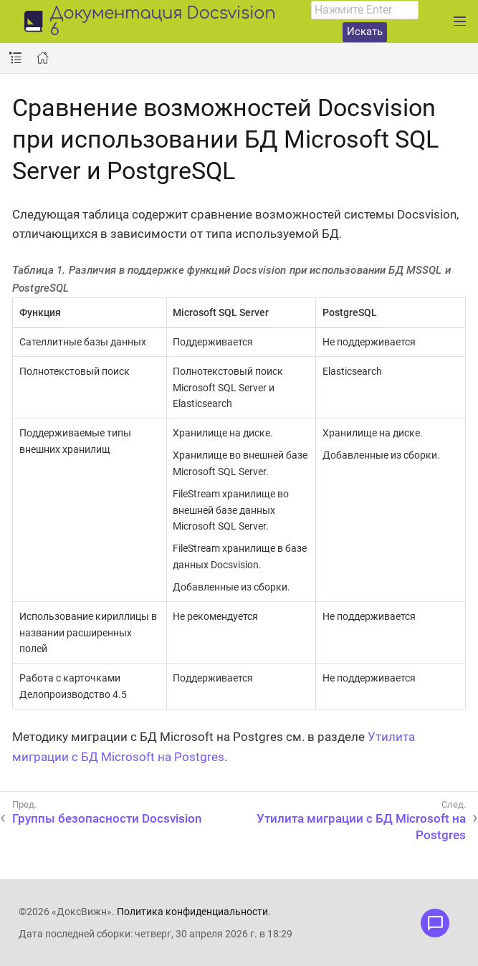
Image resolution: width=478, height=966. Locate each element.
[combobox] (365, 10)
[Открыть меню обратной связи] (435, 923)
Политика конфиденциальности (192, 911)
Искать (365, 31)
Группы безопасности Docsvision (106, 818)
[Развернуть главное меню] (459, 21)
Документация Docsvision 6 (162, 22)
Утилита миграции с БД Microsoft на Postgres (361, 826)
